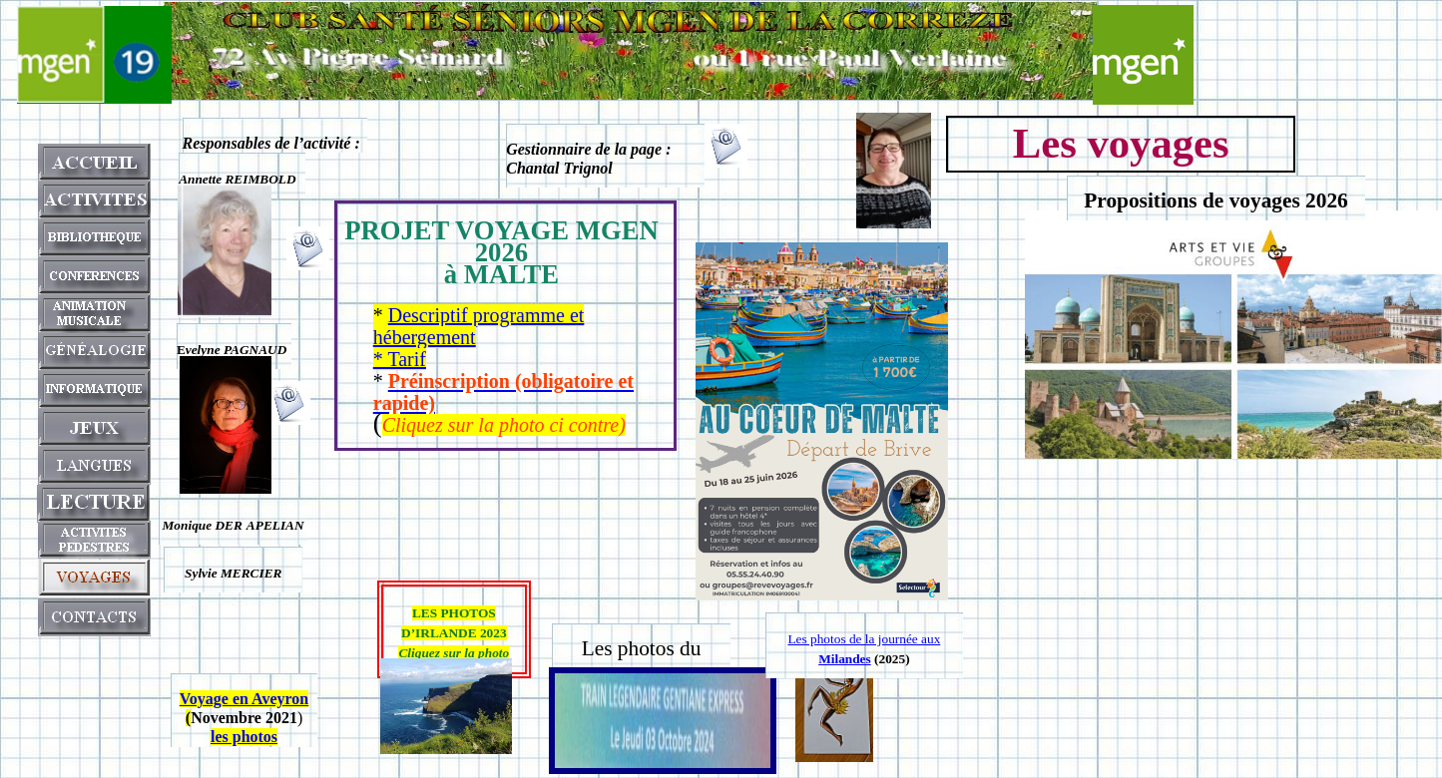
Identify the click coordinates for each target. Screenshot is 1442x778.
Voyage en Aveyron (244, 698)
